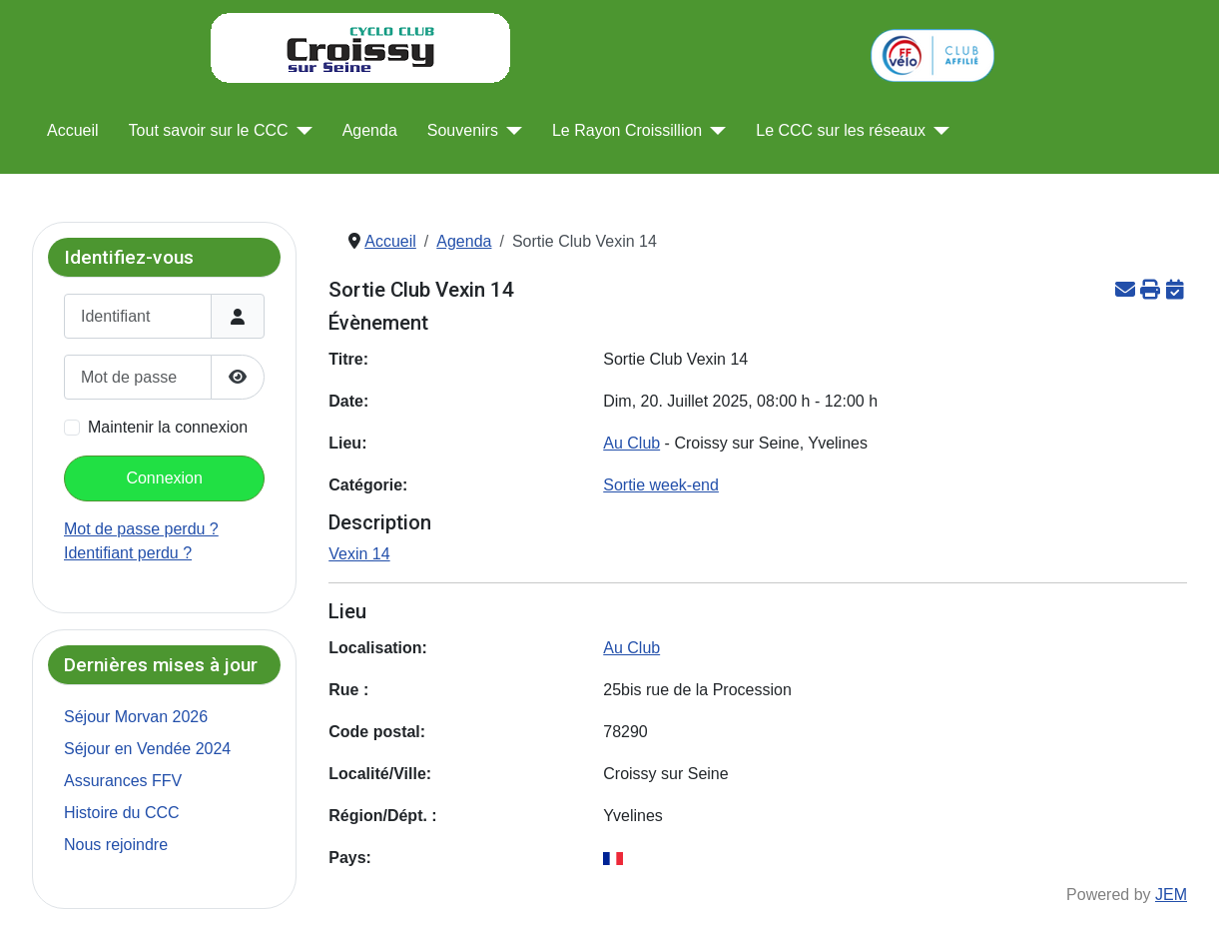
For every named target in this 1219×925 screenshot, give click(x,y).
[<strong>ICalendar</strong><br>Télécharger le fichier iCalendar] (1174, 289)
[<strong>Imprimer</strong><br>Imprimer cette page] (1149, 289)
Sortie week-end (661, 484)
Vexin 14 (358, 553)
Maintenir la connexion (168, 427)
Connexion (164, 477)
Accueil (73, 130)
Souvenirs (462, 130)
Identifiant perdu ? (128, 552)
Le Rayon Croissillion (627, 130)
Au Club (631, 443)
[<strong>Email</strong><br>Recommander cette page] (1124, 289)
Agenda (369, 130)
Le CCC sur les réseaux (840, 130)
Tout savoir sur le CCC (209, 130)
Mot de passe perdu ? (141, 528)
